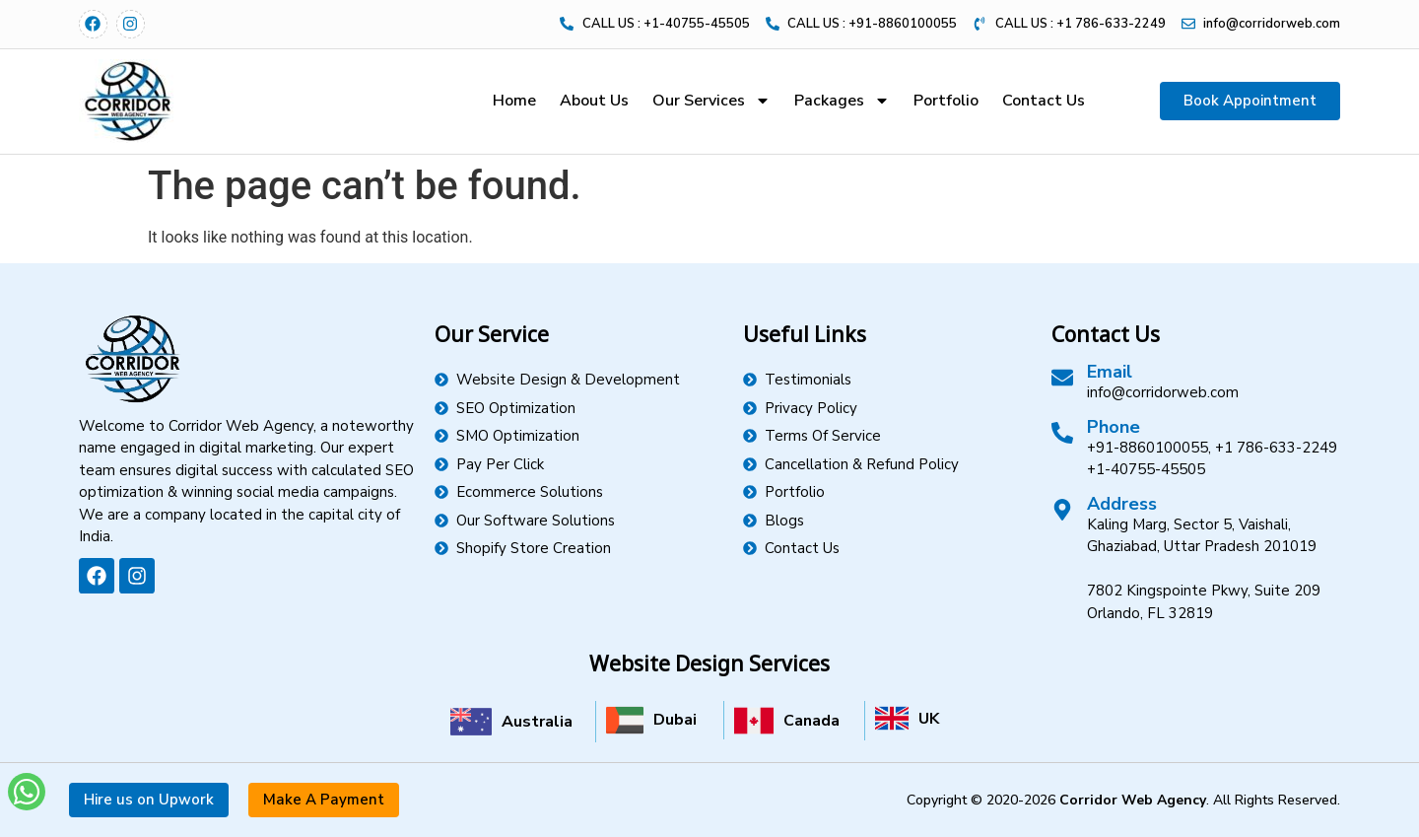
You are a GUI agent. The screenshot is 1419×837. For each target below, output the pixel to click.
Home (514, 100)
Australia (537, 721)
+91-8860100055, (1149, 447)
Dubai (675, 720)
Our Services (711, 100)
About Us (594, 100)
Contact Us (1043, 100)
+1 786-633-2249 (1276, 447)
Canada (811, 721)
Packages (842, 100)
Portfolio (946, 100)
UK (928, 719)
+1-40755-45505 (1146, 469)
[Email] (1062, 377)
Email (1109, 372)
